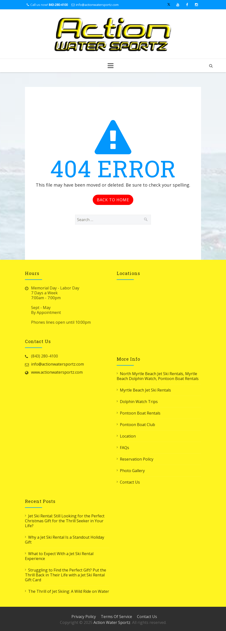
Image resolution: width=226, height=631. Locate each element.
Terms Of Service (116, 616)
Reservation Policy (136, 459)
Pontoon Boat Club (137, 424)
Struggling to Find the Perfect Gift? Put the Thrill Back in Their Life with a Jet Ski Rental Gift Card (65, 575)
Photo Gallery (132, 470)
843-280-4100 (58, 4)
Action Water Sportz (111, 622)
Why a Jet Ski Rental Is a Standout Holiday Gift (64, 540)
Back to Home (113, 199)
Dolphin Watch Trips (139, 401)
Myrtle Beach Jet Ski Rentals (145, 390)
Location (128, 436)
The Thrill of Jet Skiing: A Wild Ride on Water (68, 591)
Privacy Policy (83, 616)
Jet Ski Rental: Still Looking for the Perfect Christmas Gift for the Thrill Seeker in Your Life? (64, 520)
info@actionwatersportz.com (97, 4)
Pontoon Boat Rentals (140, 413)
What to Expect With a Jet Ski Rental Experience (59, 556)
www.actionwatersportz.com (57, 372)
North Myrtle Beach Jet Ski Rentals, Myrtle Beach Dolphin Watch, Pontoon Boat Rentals (158, 376)
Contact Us (130, 482)
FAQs (124, 447)
